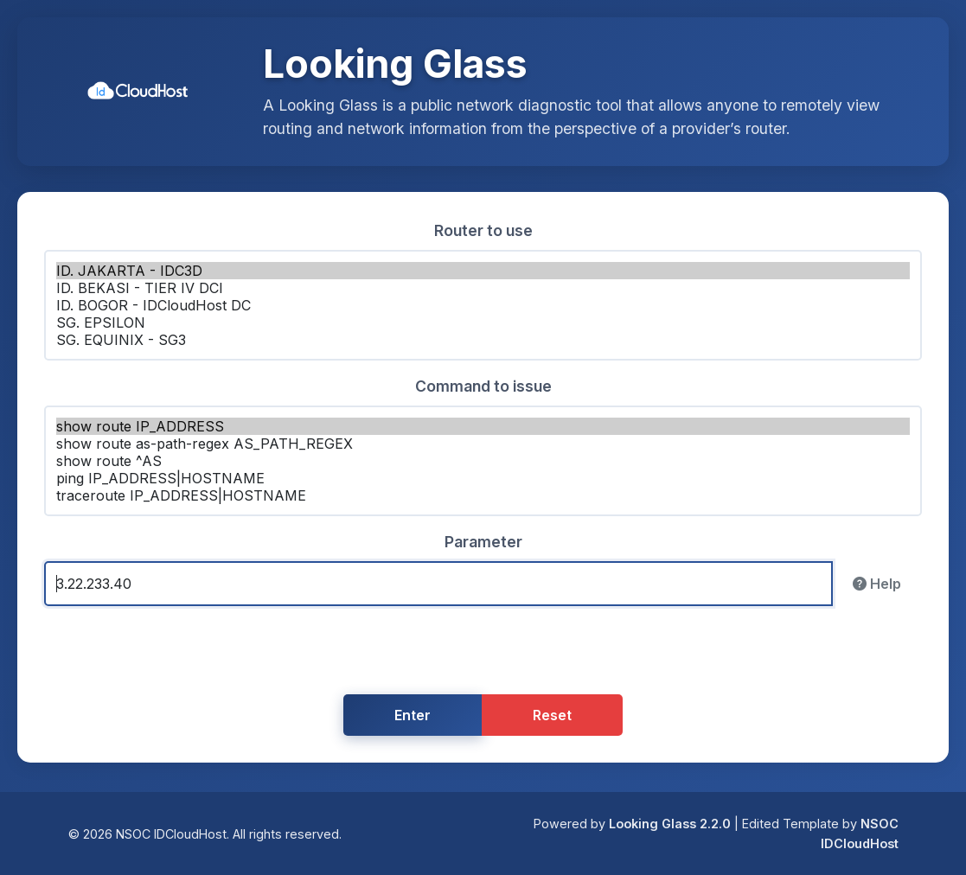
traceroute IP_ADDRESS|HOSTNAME (483, 495)
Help (877, 583)
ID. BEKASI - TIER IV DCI (483, 288)
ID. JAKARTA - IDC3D (483, 270)
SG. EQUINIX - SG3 (483, 339)
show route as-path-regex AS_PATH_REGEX (483, 443)
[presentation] (483, 653)
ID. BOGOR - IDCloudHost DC (483, 305)
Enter (412, 715)
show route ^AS (483, 460)
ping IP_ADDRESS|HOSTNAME (483, 478)
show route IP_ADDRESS (483, 426)
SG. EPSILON (483, 322)
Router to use (483, 230)
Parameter (483, 542)
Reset (552, 715)
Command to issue (483, 386)
